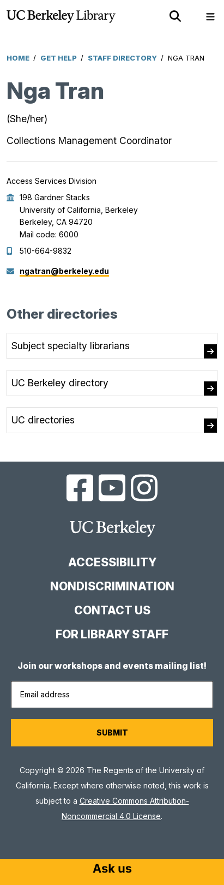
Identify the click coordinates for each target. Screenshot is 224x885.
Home (18, 57)
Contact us (112, 610)
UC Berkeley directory (59, 382)
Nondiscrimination (112, 586)
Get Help (58, 57)
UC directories (43, 420)
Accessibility (112, 562)
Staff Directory (122, 57)
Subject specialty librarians (70, 345)
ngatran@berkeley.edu (64, 271)
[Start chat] (112, 870)
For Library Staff (112, 634)
